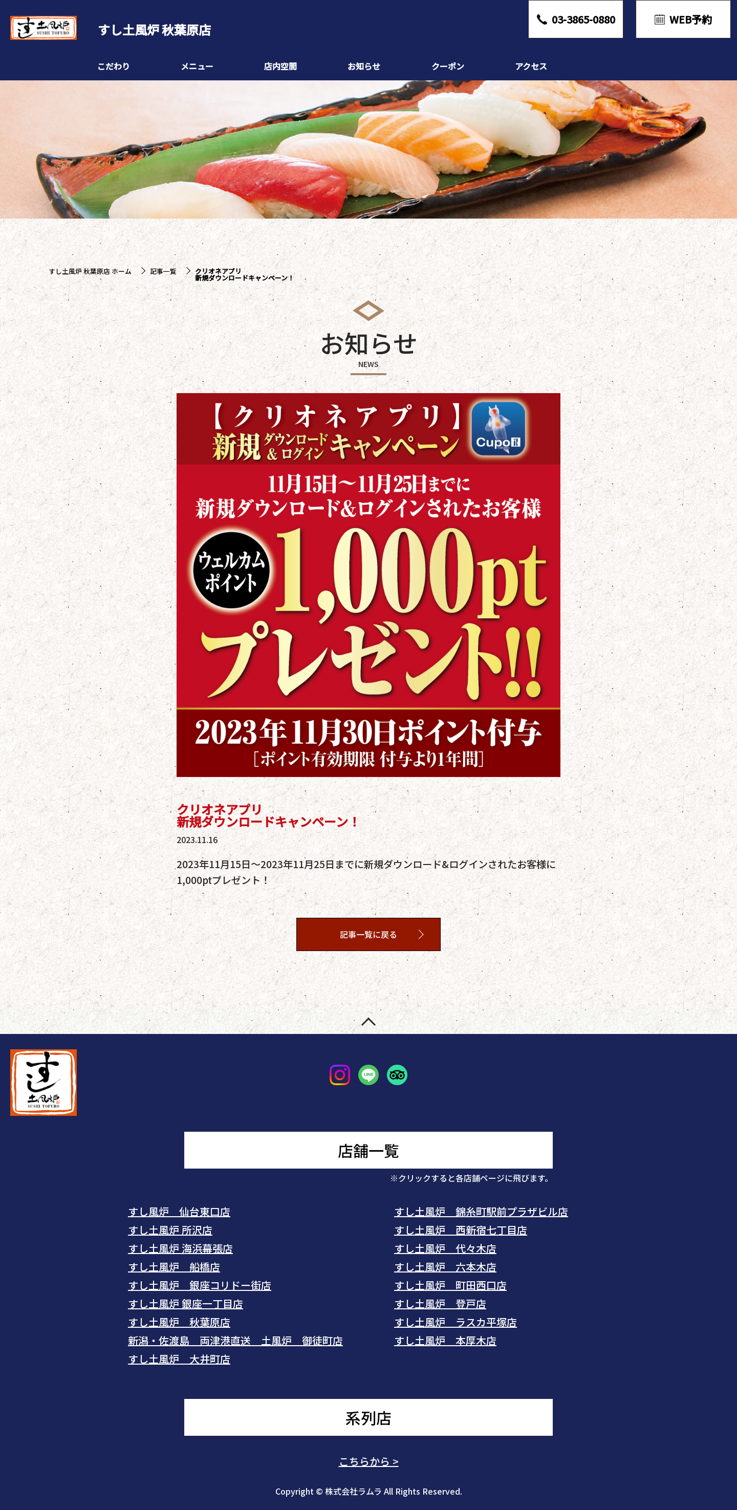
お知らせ (364, 66)
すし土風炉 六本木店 (445, 1266)
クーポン (447, 66)
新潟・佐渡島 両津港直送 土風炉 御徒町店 (235, 1340)
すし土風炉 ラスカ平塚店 (455, 1321)
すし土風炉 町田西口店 (450, 1285)
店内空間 (280, 66)
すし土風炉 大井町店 (179, 1358)
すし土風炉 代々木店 (445, 1248)
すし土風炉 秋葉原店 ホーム (90, 271)
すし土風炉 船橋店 (174, 1266)
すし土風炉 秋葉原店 (179, 1321)
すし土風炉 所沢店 (170, 1229)
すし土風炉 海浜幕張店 (180, 1248)
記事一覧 (163, 271)
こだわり (113, 66)
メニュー (197, 66)
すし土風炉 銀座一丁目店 (185, 1303)
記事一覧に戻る (368, 935)
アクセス (531, 66)
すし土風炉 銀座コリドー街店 (199, 1285)
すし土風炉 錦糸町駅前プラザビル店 (481, 1211)
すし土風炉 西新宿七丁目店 (460, 1229)
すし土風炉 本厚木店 (445, 1340)
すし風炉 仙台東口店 (179, 1211)
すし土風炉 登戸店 (440, 1303)
